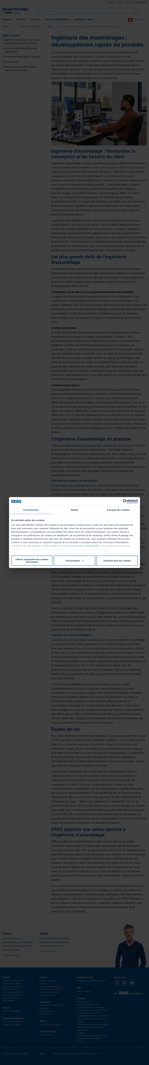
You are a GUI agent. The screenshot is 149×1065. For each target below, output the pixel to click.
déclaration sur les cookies (43, 545)
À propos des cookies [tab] (118, 510)
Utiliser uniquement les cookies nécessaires (32, 560)
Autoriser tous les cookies (117, 560)
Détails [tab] (74, 510)
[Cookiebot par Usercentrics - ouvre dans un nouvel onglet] (125, 501)
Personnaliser (75, 560)
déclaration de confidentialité (83, 545)
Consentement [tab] (30, 510)
